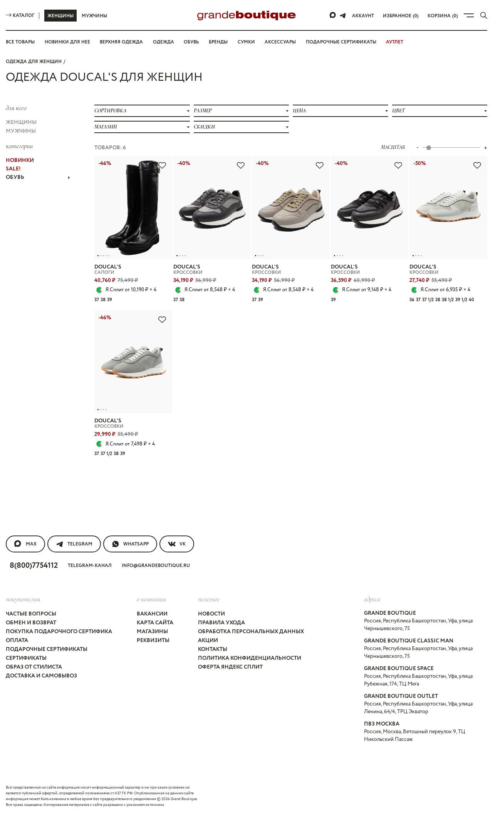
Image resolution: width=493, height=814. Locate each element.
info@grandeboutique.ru (156, 565)
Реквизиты (153, 640)
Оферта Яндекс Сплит (230, 667)
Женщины (60, 16)
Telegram (74, 544)
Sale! (13, 169)
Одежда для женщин (34, 61)
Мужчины (94, 16)
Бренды (218, 42)
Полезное (209, 599)
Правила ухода (221, 623)
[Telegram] (342, 15)
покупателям (23, 599)
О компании (151, 599)
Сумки (246, 42)
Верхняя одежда (121, 42)
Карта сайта (155, 623)
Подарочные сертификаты (341, 42)
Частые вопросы (31, 614)
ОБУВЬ (38, 177)
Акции (208, 640)
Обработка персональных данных (251, 632)
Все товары (20, 42)
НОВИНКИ (20, 160)
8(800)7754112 (34, 565)
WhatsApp (130, 544)
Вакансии (152, 614)
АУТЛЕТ (394, 42)
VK (177, 544)
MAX (25, 544)
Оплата (17, 640)
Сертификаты (26, 658)
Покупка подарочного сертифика (59, 632)
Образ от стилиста (34, 667)
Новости (211, 614)
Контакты (212, 649)
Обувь (191, 42)
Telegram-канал (90, 565)
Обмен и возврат (31, 623)
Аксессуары (280, 42)
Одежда (163, 42)
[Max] (333, 15)
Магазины (152, 632)
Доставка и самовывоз (41, 676)
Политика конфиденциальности (249, 658)
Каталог (20, 15)
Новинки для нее (67, 42)
